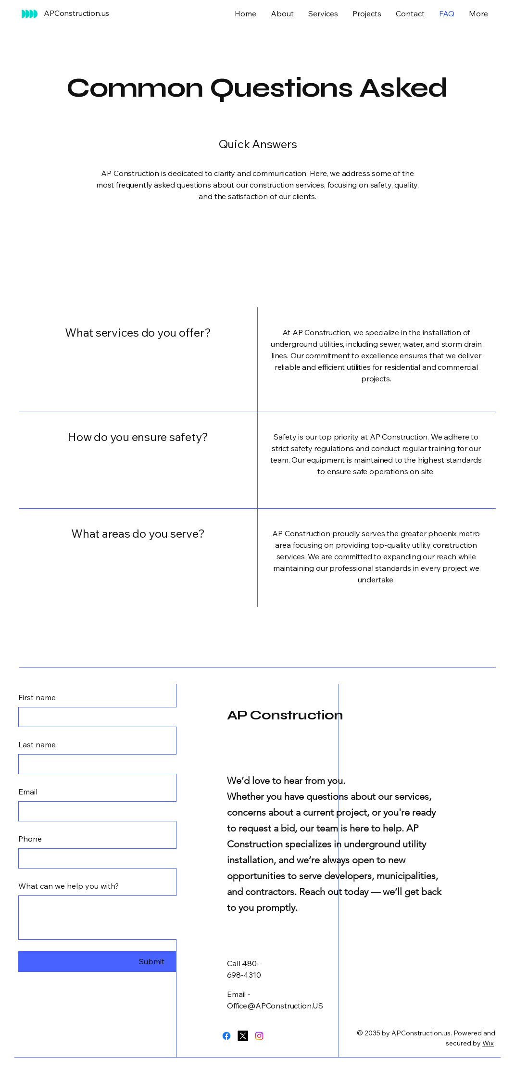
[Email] (148, 811)
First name (37, 697)
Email (28, 791)
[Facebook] (226, 1036)
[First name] (148, 717)
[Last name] (148, 764)
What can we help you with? (68, 886)
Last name (37, 744)
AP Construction (285, 715)
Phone (30, 839)
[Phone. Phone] (148, 858)
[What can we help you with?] (151, 917)
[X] (243, 1036)
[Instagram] (259, 1036)
